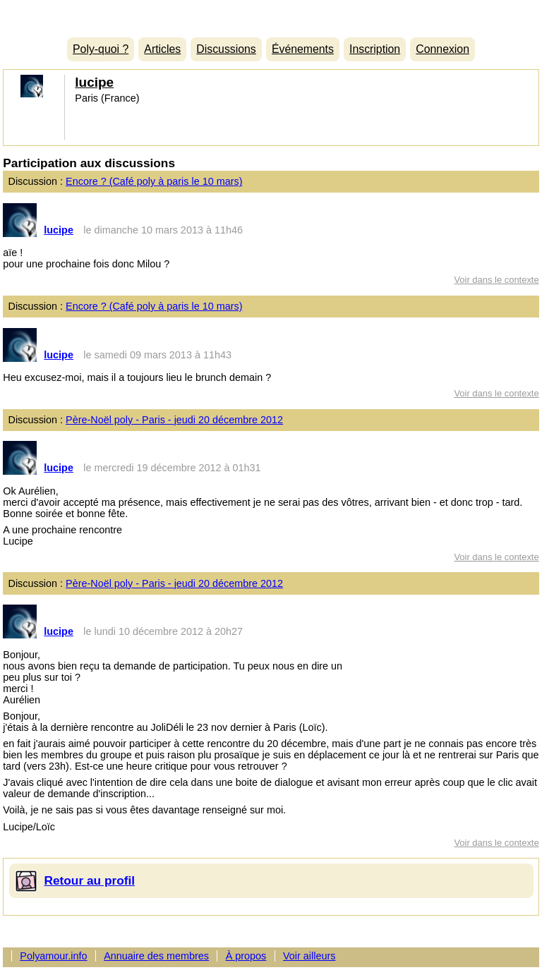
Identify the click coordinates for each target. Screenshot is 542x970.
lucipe (94, 82)
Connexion (442, 49)
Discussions (225, 49)
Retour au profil (90, 880)
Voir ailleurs (309, 956)
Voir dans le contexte (496, 279)
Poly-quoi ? (100, 49)
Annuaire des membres (156, 956)
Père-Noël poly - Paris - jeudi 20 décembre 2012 (174, 419)
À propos (246, 956)
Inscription (374, 49)
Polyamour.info (270, 15)
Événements (303, 49)
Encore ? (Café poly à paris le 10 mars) (154, 181)
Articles (162, 49)
